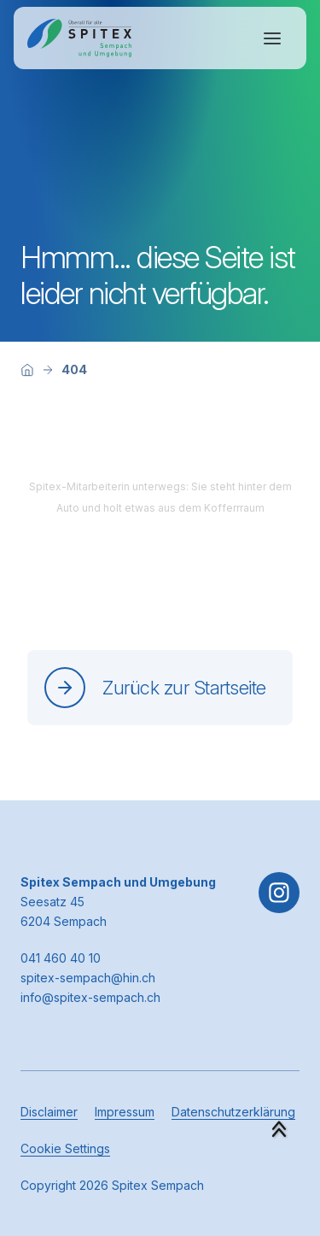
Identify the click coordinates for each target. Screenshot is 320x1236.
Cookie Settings (65, 1148)
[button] (279, 1129)
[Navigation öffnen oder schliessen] (272, 38)
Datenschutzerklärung (233, 1111)
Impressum (124, 1111)
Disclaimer (49, 1111)
